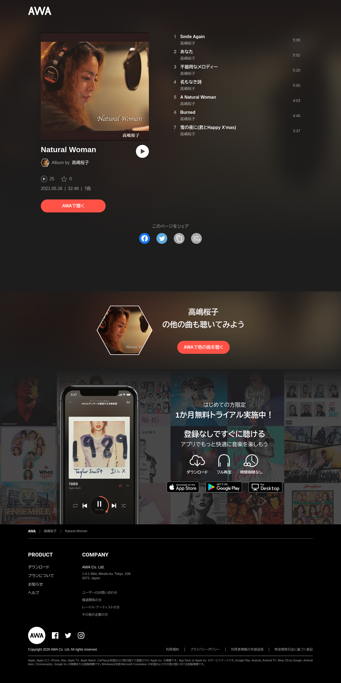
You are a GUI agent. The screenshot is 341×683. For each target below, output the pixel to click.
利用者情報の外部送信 (247, 649)
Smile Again (192, 36)
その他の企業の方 (95, 615)
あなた (186, 51)
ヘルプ (33, 593)
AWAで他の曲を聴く (203, 347)
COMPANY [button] (95, 554)
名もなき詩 (191, 82)
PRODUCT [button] (40, 554)
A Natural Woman (198, 97)
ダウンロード (38, 567)
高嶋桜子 (80, 162)
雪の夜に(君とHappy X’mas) (208, 127)
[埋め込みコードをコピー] (196, 238)
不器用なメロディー (199, 67)
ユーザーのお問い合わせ (99, 593)
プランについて (41, 576)
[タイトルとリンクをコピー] (179, 238)
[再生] (142, 151)
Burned (187, 112)
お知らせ (35, 584)
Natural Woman (76, 531)
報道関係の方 (92, 600)
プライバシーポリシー (205, 649)
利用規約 (172, 649)
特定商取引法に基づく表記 (294, 649)
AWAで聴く (73, 206)
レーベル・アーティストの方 (101, 607)
